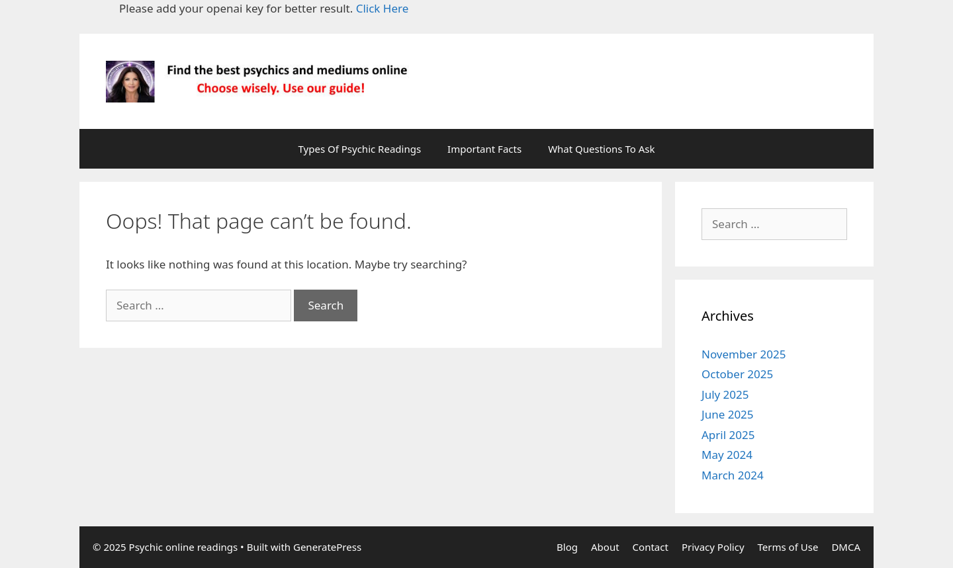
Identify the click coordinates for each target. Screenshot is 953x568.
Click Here (382, 8)
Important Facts (484, 148)
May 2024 (727, 454)
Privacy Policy (713, 546)
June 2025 (728, 414)
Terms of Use (788, 546)
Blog (567, 546)
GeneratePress (327, 546)
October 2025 (737, 374)
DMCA (845, 546)
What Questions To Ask (601, 148)
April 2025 (728, 434)
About (605, 546)
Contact (650, 546)
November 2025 (744, 354)
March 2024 (733, 475)
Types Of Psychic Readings (360, 148)
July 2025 (725, 394)
